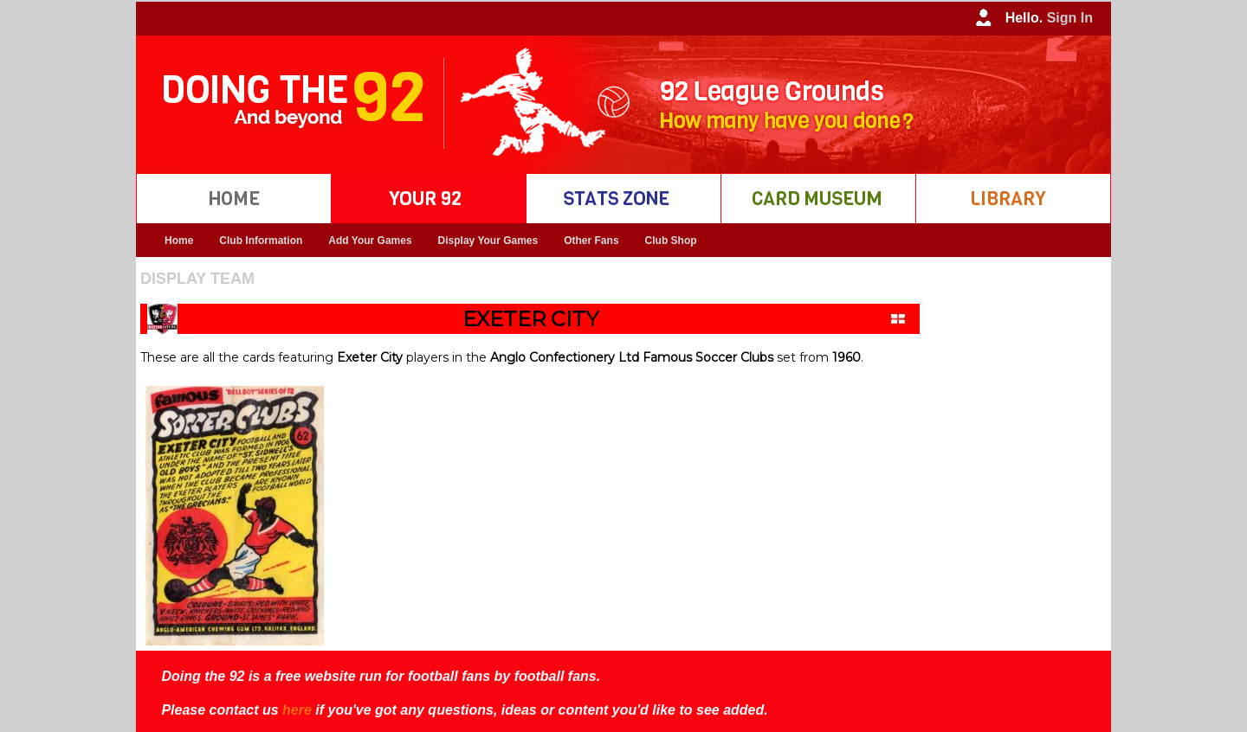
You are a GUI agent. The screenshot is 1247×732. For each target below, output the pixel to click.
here (297, 710)
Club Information (260, 240)
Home (179, 240)
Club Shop (671, 240)
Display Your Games (488, 240)
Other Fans (591, 240)
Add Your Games (369, 240)
